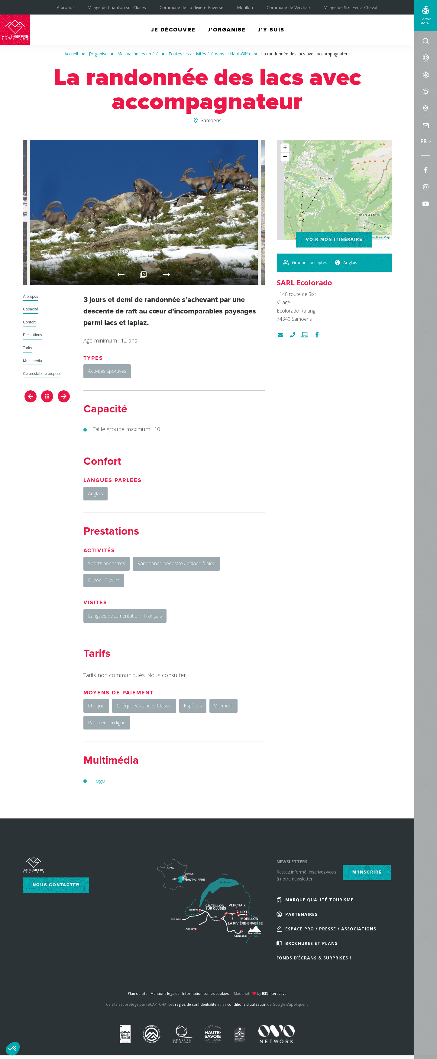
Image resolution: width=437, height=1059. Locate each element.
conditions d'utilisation (246, 1004)
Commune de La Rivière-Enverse (191, 7)
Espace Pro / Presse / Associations (330, 929)
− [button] (285, 157)
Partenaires (301, 914)
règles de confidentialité (195, 1004)
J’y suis (271, 29)
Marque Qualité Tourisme (319, 900)
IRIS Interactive (274, 993)
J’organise (227, 29)
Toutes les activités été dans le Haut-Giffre (209, 54)
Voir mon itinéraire (334, 239)
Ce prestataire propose (42, 374)
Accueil (71, 54)
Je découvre (173, 29)
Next (166, 274)
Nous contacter (56, 884)
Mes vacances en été (138, 54)
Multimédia (32, 361)
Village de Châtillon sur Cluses (117, 7)
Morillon (245, 7)
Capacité (30, 309)
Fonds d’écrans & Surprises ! (314, 958)
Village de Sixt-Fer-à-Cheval (350, 7)
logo (99, 780)
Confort (29, 322)
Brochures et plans (311, 943)
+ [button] (285, 147)
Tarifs (27, 348)
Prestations (32, 335)
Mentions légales (165, 993)
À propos (66, 7)
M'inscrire (367, 872)
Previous (121, 274)
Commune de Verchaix (289, 7)
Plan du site (137, 993)
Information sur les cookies (205, 993)
